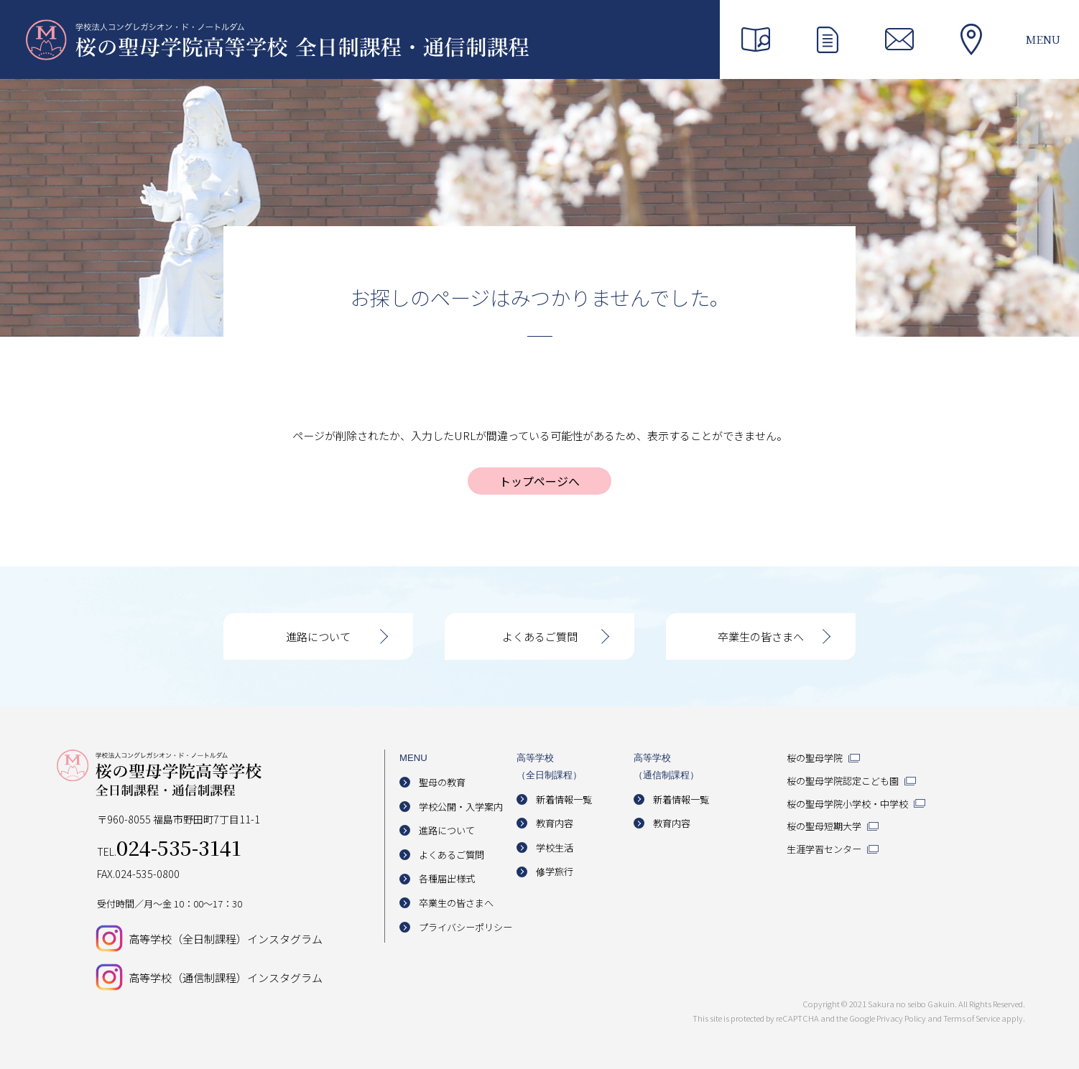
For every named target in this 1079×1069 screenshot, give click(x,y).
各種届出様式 (447, 878)
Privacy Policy (901, 1018)
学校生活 (554, 847)
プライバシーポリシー (465, 927)
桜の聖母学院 (815, 758)
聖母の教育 (442, 782)
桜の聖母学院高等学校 (277, 39)
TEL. (169, 851)
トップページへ (539, 481)
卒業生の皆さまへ (761, 636)
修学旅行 (554, 871)
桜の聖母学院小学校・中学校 (847, 804)
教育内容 (554, 823)
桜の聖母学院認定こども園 (843, 781)
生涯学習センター (824, 849)
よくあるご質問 (540, 636)
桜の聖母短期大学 (824, 826)
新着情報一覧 (564, 799)
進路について (318, 636)
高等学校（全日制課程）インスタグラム (226, 938)
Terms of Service (971, 1018)
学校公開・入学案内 (461, 806)
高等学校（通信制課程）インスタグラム (226, 977)
